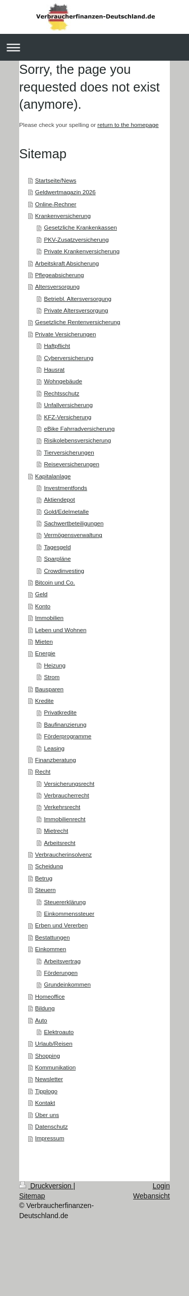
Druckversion (46, 1186)
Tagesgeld (57, 547)
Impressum (50, 1138)
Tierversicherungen (69, 452)
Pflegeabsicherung (59, 275)
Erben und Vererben (61, 925)
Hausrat (54, 369)
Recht (43, 771)
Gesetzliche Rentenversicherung (77, 322)
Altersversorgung (57, 286)
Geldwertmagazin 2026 (65, 192)
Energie (45, 653)
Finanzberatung (55, 759)
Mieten (44, 641)
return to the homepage (128, 124)
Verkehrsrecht (62, 806)
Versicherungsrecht (69, 783)
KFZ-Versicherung (67, 417)
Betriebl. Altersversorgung (77, 298)
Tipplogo (46, 1091)
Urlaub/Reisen (54, 1043)
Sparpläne (57, 558)
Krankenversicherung (63, 215)
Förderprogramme (67, 736)
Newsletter (49, 1079)
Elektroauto (59, 1032)
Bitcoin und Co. (55, 582)
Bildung (45, 1008)
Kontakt (45, 1102)
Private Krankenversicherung (81, 251)
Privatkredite (60, 712)
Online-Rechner (56, 204)
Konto (43, 606)
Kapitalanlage (53, 476)
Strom (51, 677)
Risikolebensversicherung (77, 440)
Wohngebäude (63, 381)
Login (161, 1186)
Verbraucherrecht (66, 795)
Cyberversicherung (68, 357)
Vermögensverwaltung (73, 534)
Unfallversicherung (68, 404)
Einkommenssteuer (69, 913)
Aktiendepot (59, 499)
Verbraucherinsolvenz (63, 854)
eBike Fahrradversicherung (79, 428)
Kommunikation (55, 1067)
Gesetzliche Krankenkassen (80, 227)
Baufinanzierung (65, 724)
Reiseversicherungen (71, 464)
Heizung (55, 665)
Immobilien (49, 617)
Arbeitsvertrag (62, 961)
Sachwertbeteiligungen (73, 523)
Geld (41, 594)
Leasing (54, 748)
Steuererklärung (65, 902)
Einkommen (51, 949)
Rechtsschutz (61, 393)
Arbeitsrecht (59, 842)
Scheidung (49, 866)
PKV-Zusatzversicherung (76, 239)
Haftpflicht (57, 345)
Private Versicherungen (65, 334)
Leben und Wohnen (61, 630)
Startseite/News (56, 180)
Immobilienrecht (65, 819)
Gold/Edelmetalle (66, 511)
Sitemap (32, 1196)
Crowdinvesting (64, 570)
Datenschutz (51, 1126)
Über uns (47, 1114)
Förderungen (61, 972)
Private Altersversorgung (76, 310)
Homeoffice (50, 996)
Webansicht (151, 1196)
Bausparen (49, 689)
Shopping (47, 1055)
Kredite (44, 700)
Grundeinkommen (67, 984)
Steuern (45, 889)
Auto (41, 1020)
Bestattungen (52, 937)
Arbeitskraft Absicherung (67, 263)
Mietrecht (56, 830)
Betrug (43, 878)
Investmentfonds (65, 487)
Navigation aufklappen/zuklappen (94, 47)
